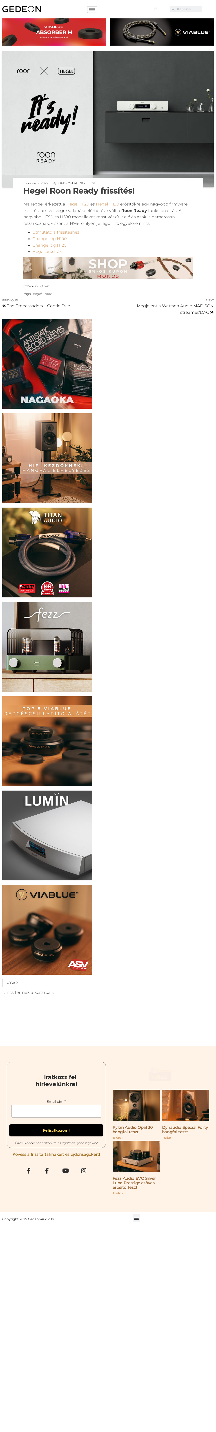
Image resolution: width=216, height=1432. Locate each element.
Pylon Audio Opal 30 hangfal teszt (133, 1144)
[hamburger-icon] (92, 9)
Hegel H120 (77, 204)
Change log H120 (49, 245)
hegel (37, 294)
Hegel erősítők (47, 251)
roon (48, 294)
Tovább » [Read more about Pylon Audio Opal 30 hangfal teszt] (118, 1152)
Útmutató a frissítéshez (55, 232)
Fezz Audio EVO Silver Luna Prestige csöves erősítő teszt (134, 1198)
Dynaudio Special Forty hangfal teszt (185, 1144)
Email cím (56, 1107)
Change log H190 (49, 238)
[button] (136, 1233)
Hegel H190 (107, 204)
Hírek (44, 286)
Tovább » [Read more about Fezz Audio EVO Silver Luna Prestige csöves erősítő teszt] (118, 1208)
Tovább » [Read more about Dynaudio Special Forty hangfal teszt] (167, 1152)
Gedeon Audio (72, 183)
